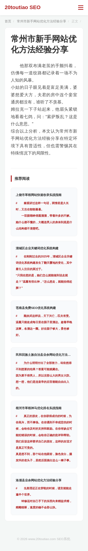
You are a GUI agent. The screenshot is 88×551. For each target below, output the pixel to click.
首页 (8, 21)
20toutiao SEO (23, 7)
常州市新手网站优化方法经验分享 (41, 21)
